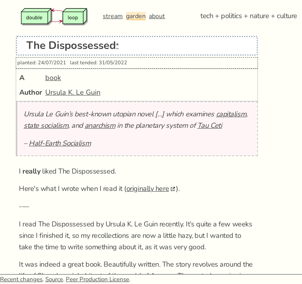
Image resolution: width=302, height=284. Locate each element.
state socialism (46, 125)
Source (54, 279)
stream (113, 16)
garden (136, 16)
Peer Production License (97, 279)
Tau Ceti (209, 125)
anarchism (100, 125)
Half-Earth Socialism (60, 143)
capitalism (231, 114)
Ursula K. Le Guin (72, 92)
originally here (147, 188)
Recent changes (21, 279)
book (53, 77)
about (157, 16)
